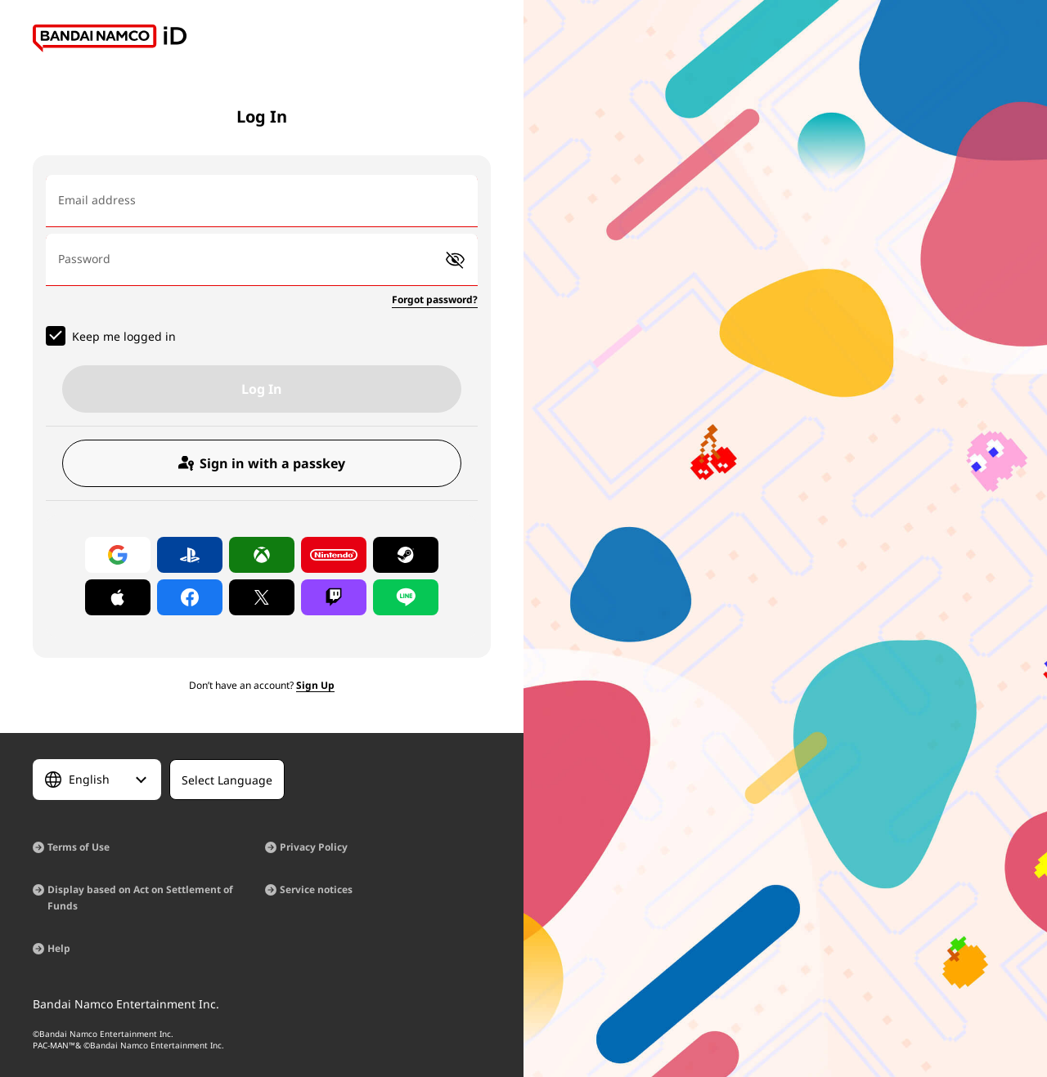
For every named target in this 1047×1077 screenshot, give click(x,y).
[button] (455, 260)
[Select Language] (97, 779)
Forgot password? (435, 299)
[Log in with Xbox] (261, 555)
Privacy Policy (314, 847)
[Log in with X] (261, 597)
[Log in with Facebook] (189, 597)
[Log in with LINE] (405, 597)
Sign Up (315, 685)
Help (58, 948)
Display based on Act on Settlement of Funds (140, 898)
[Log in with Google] (118, 555)
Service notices (316, 889)
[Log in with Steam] (405, 555)
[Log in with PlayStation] (189, 555)
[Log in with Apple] (118, 597)
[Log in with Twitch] (333, 597)
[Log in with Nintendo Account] (333, 555)
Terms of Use (78, 847)
